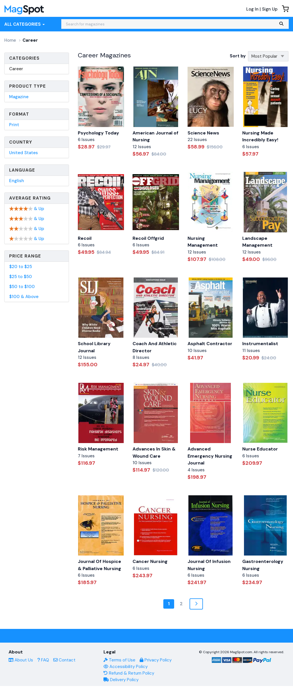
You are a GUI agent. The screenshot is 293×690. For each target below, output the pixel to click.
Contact (64, 660)
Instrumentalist (260, 344)
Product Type (27, 86)
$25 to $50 (20, 276)
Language (22, 170)
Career (16, 69)
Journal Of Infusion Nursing (209, 565)
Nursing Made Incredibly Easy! (260, 136)
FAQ (43, 660)
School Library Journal (94, 347)
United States (23, 153)
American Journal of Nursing (155, 136)
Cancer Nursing (150, 561)
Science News (203, 133)
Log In (252, 9)
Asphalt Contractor (210, 344)
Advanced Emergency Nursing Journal (210, 456)
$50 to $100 (22, 286)
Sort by (238, 56)
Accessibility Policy (125, 666)
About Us (21, 660)
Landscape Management (257, 241)
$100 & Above (23, 296)
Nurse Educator (260, 449)
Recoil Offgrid (148, 238)
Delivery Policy (121, 680)
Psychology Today (98, 133)
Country (20, 142)
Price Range (25, 256)
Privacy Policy (156, 660)
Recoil (84, 238)
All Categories (24, 24)
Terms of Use (119, 660)
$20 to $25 (20, 266)
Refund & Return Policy (128, 673)
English (16, 181)
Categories (24, 58)
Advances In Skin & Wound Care (154, 452)
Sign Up (270, 9)
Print (14, 125)
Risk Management (98, 449)
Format (19, 114)
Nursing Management (203, 241)
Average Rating (30, 198)
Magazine (19, 97)
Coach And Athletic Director (155, 347)
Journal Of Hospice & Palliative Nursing (99, 565)
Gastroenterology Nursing (262, 565)
